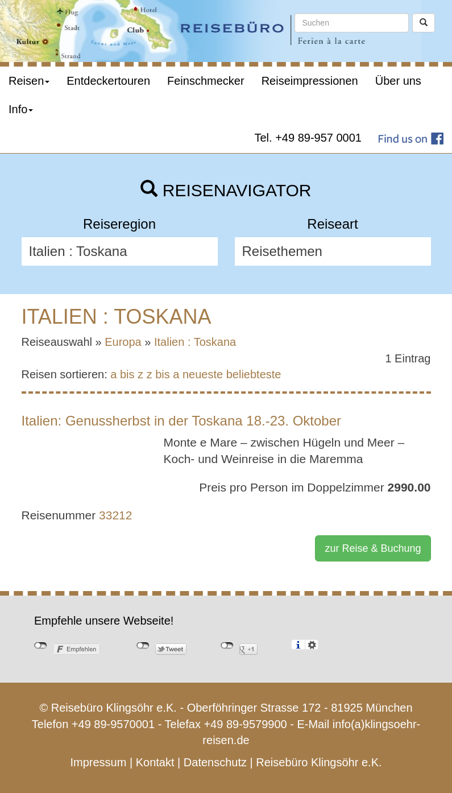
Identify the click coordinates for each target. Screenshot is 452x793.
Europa (123, 342)
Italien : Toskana (195, 342)
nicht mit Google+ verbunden (227, 645)
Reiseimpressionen (310, 81)
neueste (203, 374)
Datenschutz (215, 762)
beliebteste (253, 374)
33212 (115, 515)
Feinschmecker (205, 81)
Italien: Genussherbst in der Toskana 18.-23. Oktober (182, 420)
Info (21, 109)
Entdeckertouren (108, 81)
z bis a (163, 374)
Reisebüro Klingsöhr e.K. (318, 762)
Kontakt (155, 762)
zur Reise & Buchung (373, 548)
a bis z (126, 374)
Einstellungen (312, 644)
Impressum (98, 762)
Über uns (398, 81)
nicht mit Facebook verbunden (40, 645)
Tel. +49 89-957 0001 (308, 137)
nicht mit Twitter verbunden (143, 645)
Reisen (29, 81)
